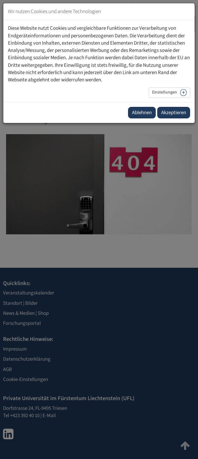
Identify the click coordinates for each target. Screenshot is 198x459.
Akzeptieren (173, 112)
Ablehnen (142, 112)
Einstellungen (164, 92)
